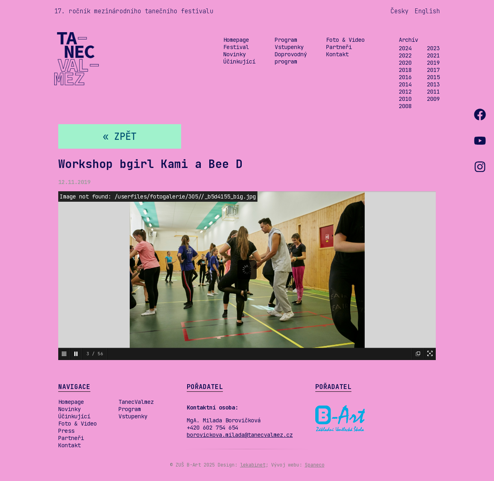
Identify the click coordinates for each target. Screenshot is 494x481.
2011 (433, 91)
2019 (433, 62)
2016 (405, 77)
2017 (433, 70)
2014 (405, 84)
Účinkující (239, 61)
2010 (405, 98)
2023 (433, 48)
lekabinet (252, 465)
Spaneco (315, 465)
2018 (405, 70)
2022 (405, 55)
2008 (405, 106)
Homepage (236, 39)
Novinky (234, 54)
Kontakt (337, 54)
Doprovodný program (291, 58)
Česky (399, 11)
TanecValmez (136, 401)
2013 (433, 84)
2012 (405, 91)
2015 (433, 77)
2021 (433, 55)
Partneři (339, 47)
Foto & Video (345, 39)
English (427, 11)
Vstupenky (289, 47)
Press (66, 430)
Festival (236, 47)
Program (286, 39)
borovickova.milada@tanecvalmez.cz (240, 434)
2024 (405, 48)
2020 (405, 62)
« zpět (120, 136)
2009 (433, 98)
